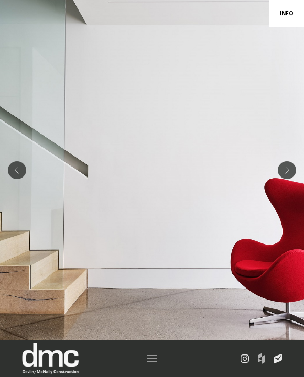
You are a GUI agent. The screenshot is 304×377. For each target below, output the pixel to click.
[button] (152, 358)
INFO (287, 13)
